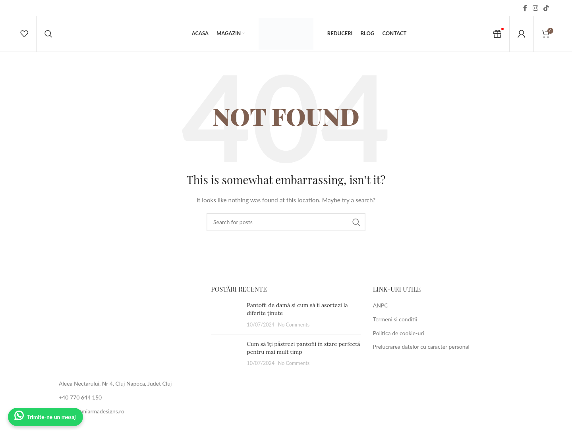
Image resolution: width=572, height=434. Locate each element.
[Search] (48, 34)
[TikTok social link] (546, 8)
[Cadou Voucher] (497, 34)
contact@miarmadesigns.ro (91, 411)
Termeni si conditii (395, 319)
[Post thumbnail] (226, 314)
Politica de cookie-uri (398, 333)
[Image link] (124, 327)
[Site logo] (286, 33)
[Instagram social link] (535, 8)
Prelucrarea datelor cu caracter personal (421, 346)
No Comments (294, 325)
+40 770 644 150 (80, 397)
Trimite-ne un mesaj (51, 416)
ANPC (380, 305)
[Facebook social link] (525, 8)
